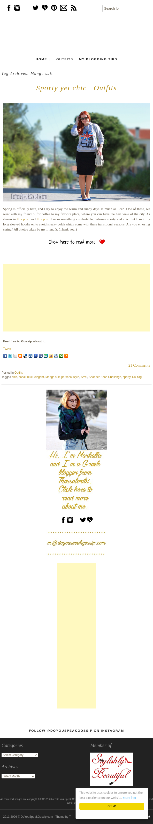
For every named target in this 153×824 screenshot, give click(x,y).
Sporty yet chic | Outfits (76, 88)
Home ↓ (43, 59)
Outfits (64, 59)
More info (129, 798)
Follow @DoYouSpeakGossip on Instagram (76, 730)
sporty (126, 377)
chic (14, 377)
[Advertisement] (76, 297)
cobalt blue (26, 377)
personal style (70, 377)
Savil (84, 377)
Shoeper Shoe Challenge (105, 377)
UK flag (137, 377)
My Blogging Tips (98, 59)
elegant (39, 377)
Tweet (7, 349)
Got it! (111, 806)
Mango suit (53, 377)
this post (23, 219)
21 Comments (139, 365)
